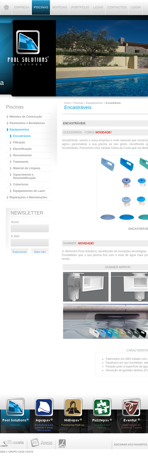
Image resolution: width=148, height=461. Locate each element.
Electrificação (22, 149)
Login (135, 7)
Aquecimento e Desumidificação (24, 176)
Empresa (22, 7)
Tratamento (21, 161)
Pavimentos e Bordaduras (27, 123)
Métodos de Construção (26, 116)
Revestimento (22, 155)
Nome (15, 222)
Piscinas (41, 7)
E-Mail (15, 236)
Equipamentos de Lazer (29, 191)
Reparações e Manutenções (28, 197)
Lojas (98, 7)
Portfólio (80, 7)
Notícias (59, 7)
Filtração (19, 142)
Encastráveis (22, 136)
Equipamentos (19, 129)
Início (67, 102)
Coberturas (20, 184)
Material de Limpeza (26, 168)
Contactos (117, 7)
